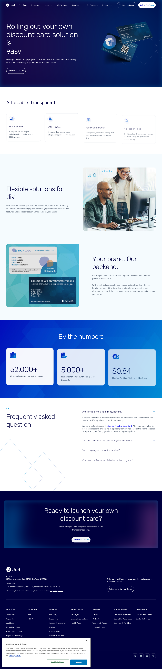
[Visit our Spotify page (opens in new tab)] (147, 655)
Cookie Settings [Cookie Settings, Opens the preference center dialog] (57, 662)
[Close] (86, 640)
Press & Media (54, 631)
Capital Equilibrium (14, 631)
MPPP (30, 619)
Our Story (53, 614)
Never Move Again (13, 627)
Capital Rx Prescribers (122, 614)
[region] (46, 652)
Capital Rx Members (143, 619)
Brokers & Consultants (79, 619)
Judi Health (10, 614)
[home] (10, 5)
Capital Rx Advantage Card (120, 429)
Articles (95, 614)
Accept (79, 662)
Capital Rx (10, 619)
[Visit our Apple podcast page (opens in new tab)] (153, 655)
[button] (24, 5)
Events (52, 627)
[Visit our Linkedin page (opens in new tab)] (135, 655)
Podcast (96, 619)
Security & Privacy (56, 635)
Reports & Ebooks (99, 627)
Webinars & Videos (100, 623)
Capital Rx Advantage (14, 635)
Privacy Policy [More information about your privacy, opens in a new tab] (15, 656)
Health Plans (76, 623)
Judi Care (10, 623)
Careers (52, 623)
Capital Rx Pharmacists (123, 619)
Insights (75, 5)
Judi (29, 614)
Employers (75, 614)
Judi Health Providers (122, 623)
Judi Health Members (144, 614)
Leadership (53, 619)
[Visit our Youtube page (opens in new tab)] (141, 655)
